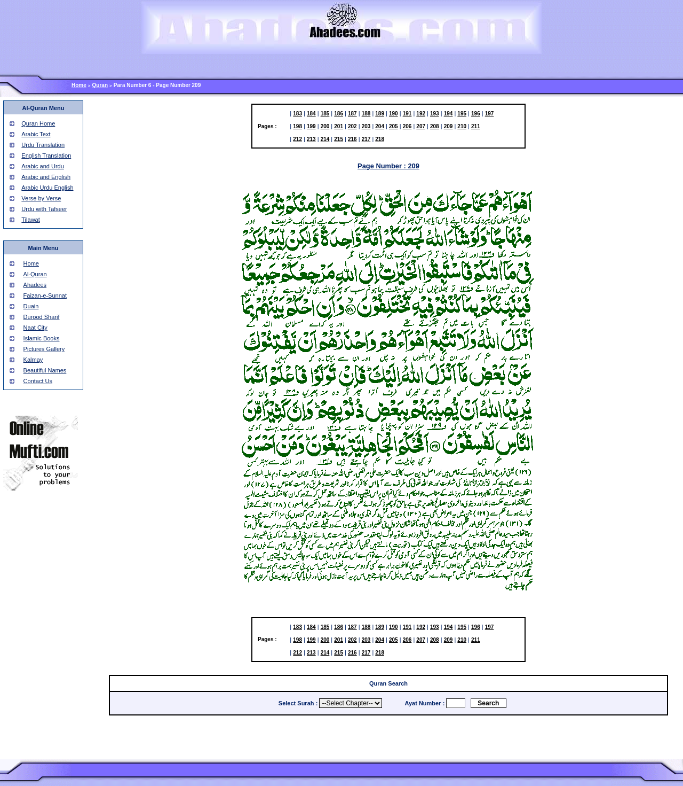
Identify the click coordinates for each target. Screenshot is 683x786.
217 (366, 139)
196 (475, 113)
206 (407, 126)
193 (434, 113)
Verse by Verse (41, 198)
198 (297, 126)
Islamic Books (41, 338)
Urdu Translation (43, 145)
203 (366, 126)
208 (434, 126)
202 (352, 126)
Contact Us (37, 381)
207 (420, 126)
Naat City (35, 327)
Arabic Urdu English (47, 187)
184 (311, 113)
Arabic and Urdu (42, 166)
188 (366, 113)
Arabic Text (35, 134)
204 (379, 126)
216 (352, 139)
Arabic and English (45, 177)
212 (297, 139)
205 (393, 126)
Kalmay (33, 359)
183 (297, 113)
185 (325, 113)
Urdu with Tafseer (44, 209)
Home (79, 85)
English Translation (46, 155)
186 (338, 113)
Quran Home (38, 123)
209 (448, 126)
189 (379, 113)
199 (311, 126)
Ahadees (34, 285)
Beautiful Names (45, 370)
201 (338, 126)
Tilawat (30, 219)
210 (461, 126)
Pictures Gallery (44, 349)
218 (379, 139)
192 (420, 113)
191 (407, 113)
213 (311, 139)
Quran (100, 85)
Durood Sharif (41, 317)
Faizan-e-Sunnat (45, 295)
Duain (31, 306)
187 (352, 113)
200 (325, 126)
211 (475, 126)
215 (338, 139)
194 (448, 113)
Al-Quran (35, 274)
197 (489, 113)
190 (393, 113)
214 (325, 139)
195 (461, 113)
